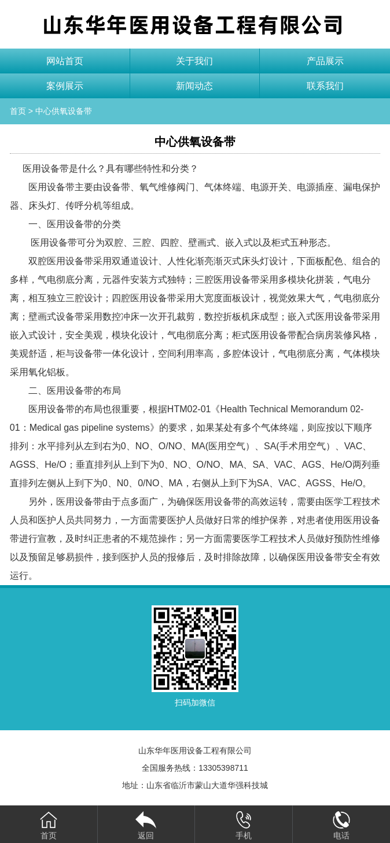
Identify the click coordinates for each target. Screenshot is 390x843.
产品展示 (325, 61)
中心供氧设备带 (63, 111)
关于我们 (194, 61)
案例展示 (64, 86)
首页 (18, 111)
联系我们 (325, 86)
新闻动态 (194, 86)
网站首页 (64, 61)
